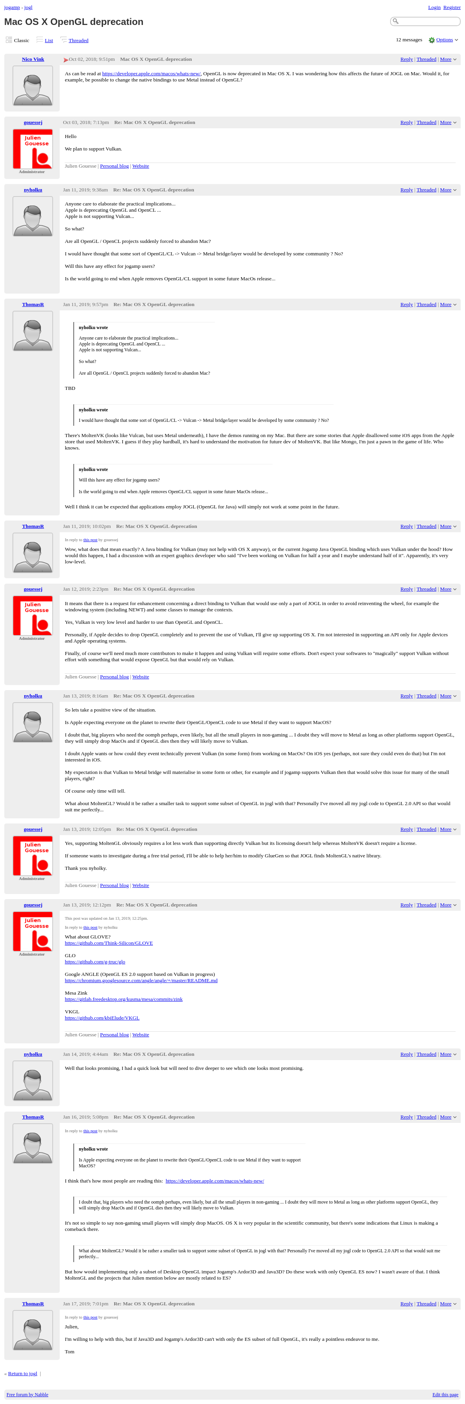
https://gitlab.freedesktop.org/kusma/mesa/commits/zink (124, 999)
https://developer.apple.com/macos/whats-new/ (151, 73)
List (49, 40)
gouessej (33, 122)
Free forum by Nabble (27, 1394)
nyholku (33, 190)
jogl (28, 7)
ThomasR (33, 304)
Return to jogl (22, 1373)
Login (434, 7)
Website (140, 166)
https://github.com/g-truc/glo (95, 962)
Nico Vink (33, 59)
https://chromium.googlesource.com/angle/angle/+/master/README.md (141, 980)
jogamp (12, 7)
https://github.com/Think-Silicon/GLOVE (109, 943)
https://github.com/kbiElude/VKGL (102, 1018)
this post (90, 539)
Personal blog (114, 166)
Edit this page (445, 1394)
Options (445, 39)
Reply (407, 59)
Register (452, 7)
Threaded (79, 40)
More (445, 59)
